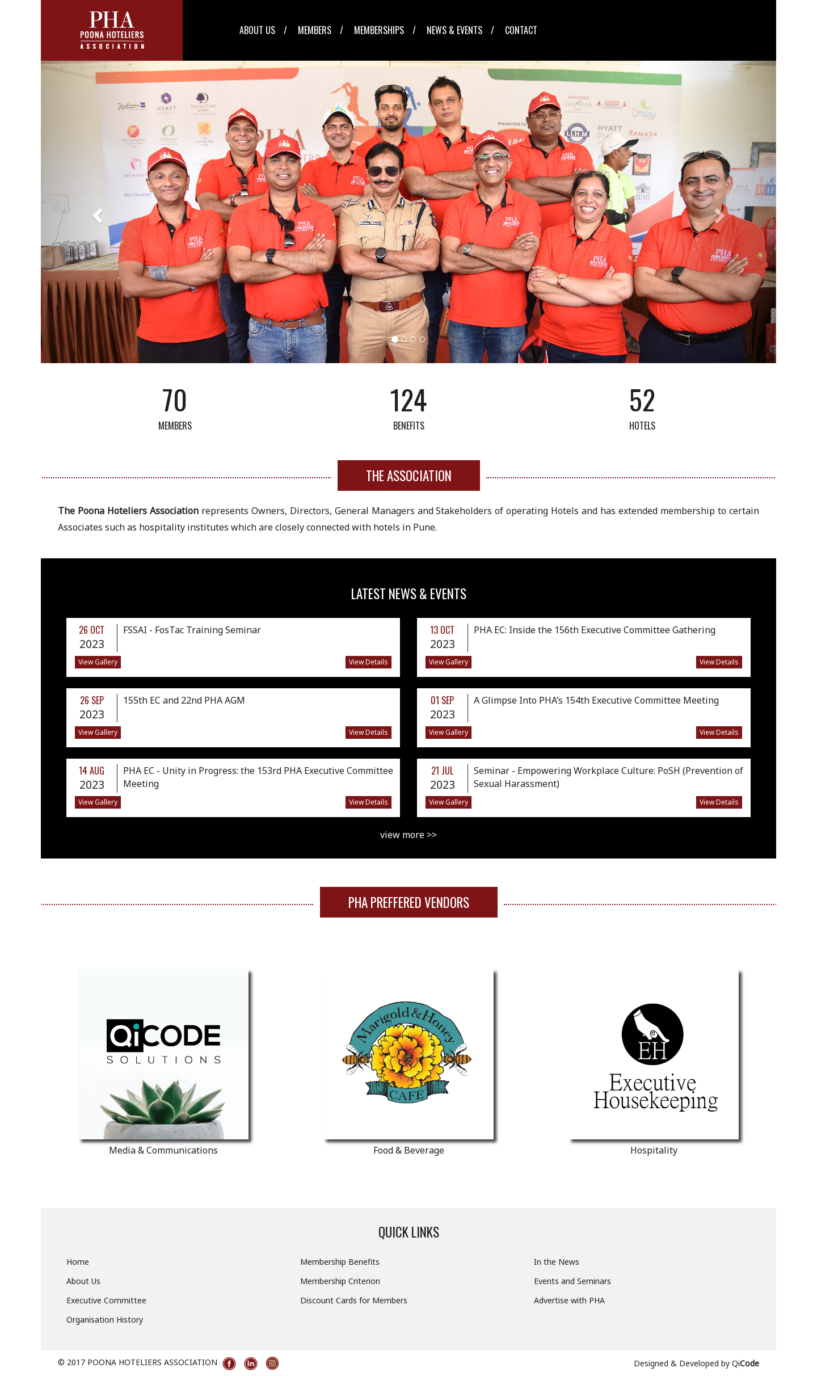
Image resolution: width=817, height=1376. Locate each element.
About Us (257, 30)
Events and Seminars (572, 1281)
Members (314, 30)
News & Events (454, 30)
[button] (96, 212)
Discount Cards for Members (353, 1300)
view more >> (408, 834)
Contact (521, 30)
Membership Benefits (340, 1261)
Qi (745, 1363)
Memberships (379, 30)
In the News (556, 1261)
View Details (368, 662)
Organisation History (104, 1319)
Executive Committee (106, 1300)
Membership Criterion (340, 1281)
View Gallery (97, 662)
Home (77, 1261)
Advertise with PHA (569, 1300)
